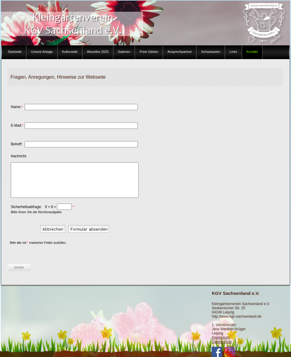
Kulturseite (70, 51)
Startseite (15, 51)
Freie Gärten (149, 51)
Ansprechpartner (179, 51)
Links (233, 51)
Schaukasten (210, 51)
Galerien (124, 51)
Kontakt (252, 51)
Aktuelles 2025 (98, 51)
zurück (18, 267)
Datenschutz (222, 342)
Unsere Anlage (41, 51)
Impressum (221, 337)
